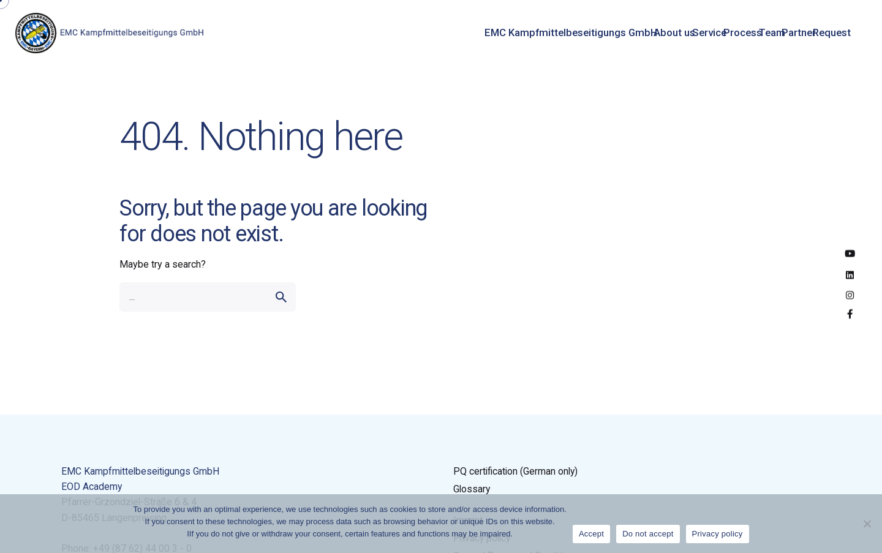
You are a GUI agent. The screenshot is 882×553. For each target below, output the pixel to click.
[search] (281, 297)
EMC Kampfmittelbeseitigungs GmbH (140, 471)
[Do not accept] (867, 523)
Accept (591, 533)
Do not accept (647, 533)
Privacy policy (717, 533)
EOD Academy (91, 486)
